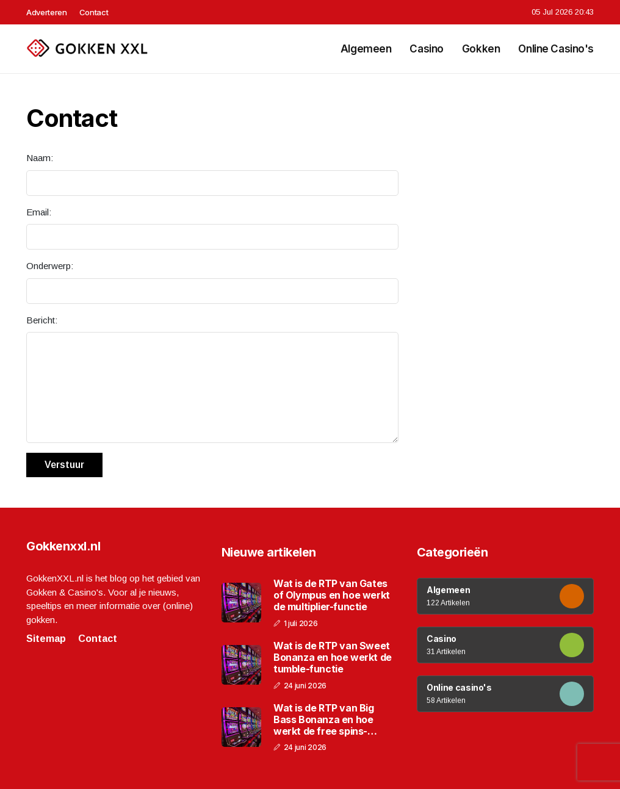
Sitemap (46, 638)
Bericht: (41, 320)
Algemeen (366, 49)
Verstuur (64, 464)
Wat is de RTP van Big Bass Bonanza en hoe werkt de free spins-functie (323, 720)
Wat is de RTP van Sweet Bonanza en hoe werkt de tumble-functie (332, 657)
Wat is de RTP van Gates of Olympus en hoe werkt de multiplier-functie (331, 595)
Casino (426, 49)
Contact (94, 12)
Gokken (481, 49)
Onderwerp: (49, 266)
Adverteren (46, 12)
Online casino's (556, 49)
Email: (38, 212)
